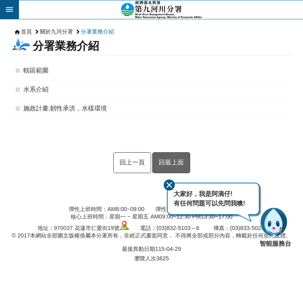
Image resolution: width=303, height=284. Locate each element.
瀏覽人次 (145, 258)
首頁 (26, 31)
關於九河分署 (56, 31)
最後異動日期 (138, 249)
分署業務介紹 (97, 31)
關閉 (169, 185)
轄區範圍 (36, 70)
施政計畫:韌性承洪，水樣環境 (65, 108)
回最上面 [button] (171, 162)
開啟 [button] (9, 9)
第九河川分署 (161, 9)
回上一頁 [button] (132, 162)
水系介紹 (36, 89)
